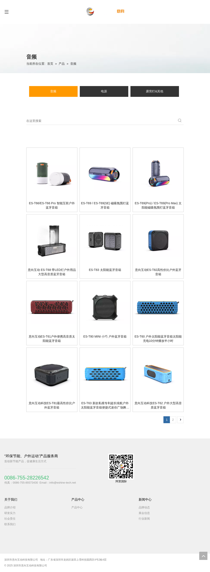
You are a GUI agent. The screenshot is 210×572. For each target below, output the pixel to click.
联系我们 (10, 524)
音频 (53, 91)
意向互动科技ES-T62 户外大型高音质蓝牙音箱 (158, 405)
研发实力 (10, 513)
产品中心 (77, 507)
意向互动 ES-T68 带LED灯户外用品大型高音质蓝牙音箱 (52, 272)
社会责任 (10, 518)
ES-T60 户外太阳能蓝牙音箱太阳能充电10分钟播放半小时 (158, 339)
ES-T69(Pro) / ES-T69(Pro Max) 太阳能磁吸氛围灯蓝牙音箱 (158, 205)
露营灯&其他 (154, 91)
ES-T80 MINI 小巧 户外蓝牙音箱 (105, 336)
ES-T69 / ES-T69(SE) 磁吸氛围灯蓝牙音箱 (105, 205)
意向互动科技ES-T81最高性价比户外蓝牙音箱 (52, 405)
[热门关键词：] (180, 121)
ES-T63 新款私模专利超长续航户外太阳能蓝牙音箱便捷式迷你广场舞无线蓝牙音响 (105, 405)
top (203, 556)
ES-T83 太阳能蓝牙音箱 (105, 270)
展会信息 (144, 513)
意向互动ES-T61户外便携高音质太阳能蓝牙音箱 (52, 339)
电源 (104, 91)
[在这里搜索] (101, 121)
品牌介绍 (10, 507)
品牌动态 (144, 507)
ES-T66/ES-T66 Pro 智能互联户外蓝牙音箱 (52, 205)
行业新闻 (144, 518)
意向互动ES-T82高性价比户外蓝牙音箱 (158, 272)
